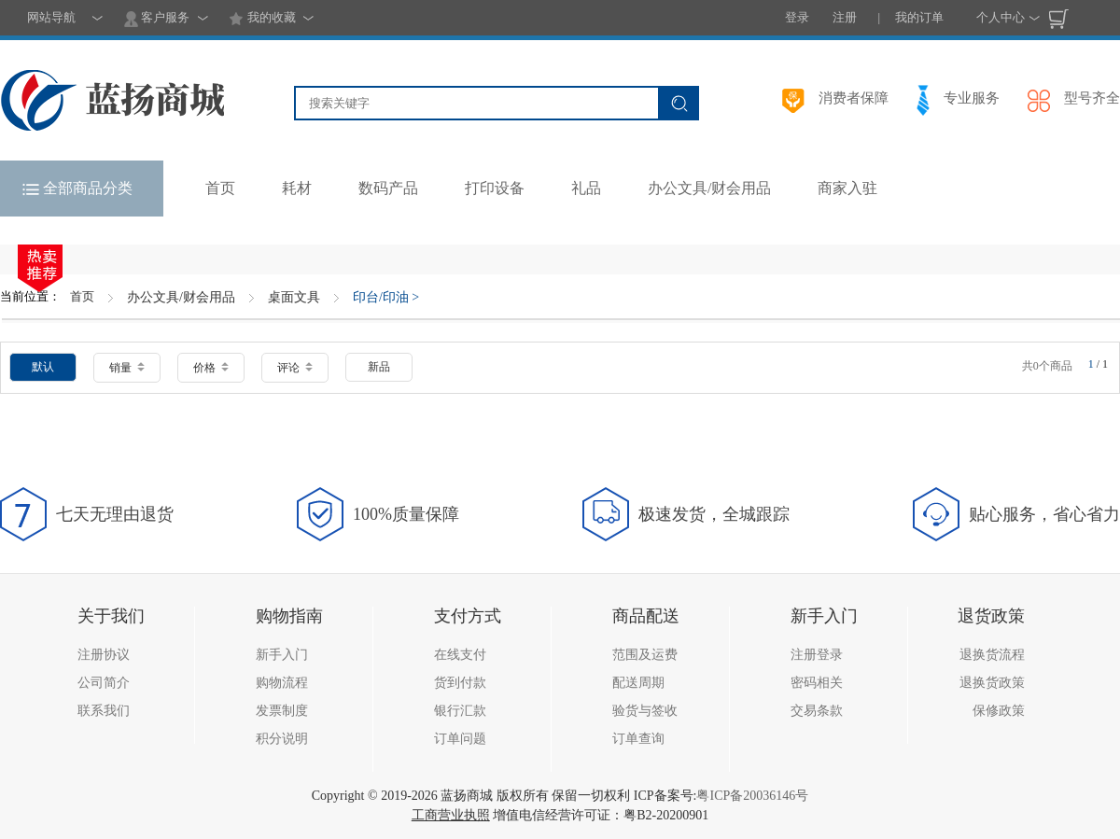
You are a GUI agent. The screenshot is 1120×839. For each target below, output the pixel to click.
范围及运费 (645, 655)
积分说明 (282, 739)
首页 (82, 296)
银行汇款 (460, 711)
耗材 (297, 188)
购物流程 (282, 683)
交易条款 (817, 711)
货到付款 (460, 683)
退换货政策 (992, 683)
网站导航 (51, 17)
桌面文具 (294, 297)
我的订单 (919, 17)
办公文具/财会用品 (709, 188)
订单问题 (460, 739)
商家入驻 (847, 188)
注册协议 (103, 655)
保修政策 (999, 711)
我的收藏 (262, 18)
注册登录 (817, 655)
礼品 (586, 188)
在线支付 (460, 655)
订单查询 (638, 739)
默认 (43, 366)
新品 (379, 366)
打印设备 (495, 188)
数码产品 (388, 188)
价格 (211, 367)
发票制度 (282, 711)
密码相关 (817, 683)
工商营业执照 (451, 815)
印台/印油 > (386, 297)
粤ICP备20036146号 (752, 796)
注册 (845, 17)
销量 (127, 367)
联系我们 (103, 711)
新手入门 (282, 655)
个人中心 (1000, 17)
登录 (797, 17)
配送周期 (638, 683)
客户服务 (156, 18)
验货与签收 (645, 711)
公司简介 (103, 683)
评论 (295, 367)
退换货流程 (992, 655)
